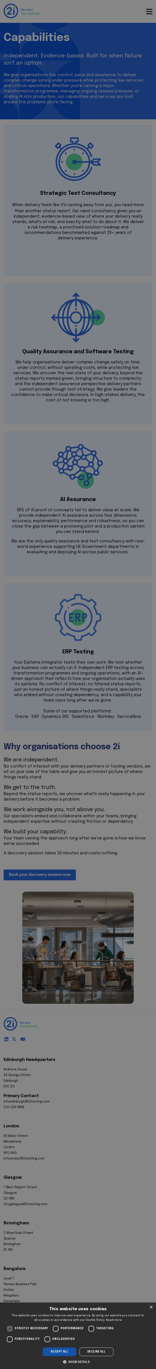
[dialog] (78, 1336)
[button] (78, 1362)
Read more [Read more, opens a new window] (114, 1320)
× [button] (151, 1307)
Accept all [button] (59, 1351)
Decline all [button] (96, 1351)
